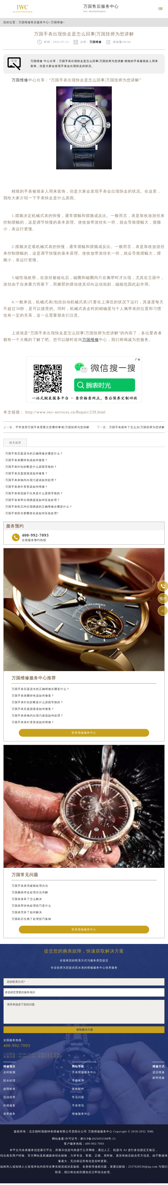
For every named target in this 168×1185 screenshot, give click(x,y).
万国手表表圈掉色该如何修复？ (33, 695)
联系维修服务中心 (84, 732)
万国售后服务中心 (101, 6)
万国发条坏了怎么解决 (27, 899)
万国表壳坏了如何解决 (27, 912)
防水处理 (9, 1080)
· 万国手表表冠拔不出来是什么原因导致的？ (33, 493)
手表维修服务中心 (84, 1072)
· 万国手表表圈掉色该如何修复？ (25, 460)
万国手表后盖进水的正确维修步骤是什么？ (40, 688)
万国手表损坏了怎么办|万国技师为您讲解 (137, 427)
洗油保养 (9, 1097)
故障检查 (9, 1089)
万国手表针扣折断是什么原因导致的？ (37, 702)
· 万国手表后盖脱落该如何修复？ (25, 473)
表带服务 (9, 1113)
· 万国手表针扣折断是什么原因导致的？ (30, 466)
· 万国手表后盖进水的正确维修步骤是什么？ (33, 453)
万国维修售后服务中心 (34, 22)
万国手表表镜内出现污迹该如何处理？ (37, 715)
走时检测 (9, 1072)
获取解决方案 (84, 1029)
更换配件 (78, 1089)
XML (150, 1131)
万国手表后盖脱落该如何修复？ (33, 708)
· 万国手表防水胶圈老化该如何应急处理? (30, 513)
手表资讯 (78, 1105)
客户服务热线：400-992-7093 (84, 1143)
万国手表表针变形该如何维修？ (33, 722)
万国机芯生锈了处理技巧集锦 (31, 918)
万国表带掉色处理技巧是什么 (31, 905)
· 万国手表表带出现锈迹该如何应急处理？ (31, 499)
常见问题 (78, 1097)
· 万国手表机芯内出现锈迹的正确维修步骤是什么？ (37, 506)
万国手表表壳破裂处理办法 (30, 885)
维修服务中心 (81, 1113)
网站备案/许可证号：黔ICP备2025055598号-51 (84, 1138)
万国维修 (57, 22)
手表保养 (78, 1080)
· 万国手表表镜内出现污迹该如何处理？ (30, 480)
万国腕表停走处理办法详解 (30, 892)
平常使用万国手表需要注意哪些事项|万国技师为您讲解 (52, 427)
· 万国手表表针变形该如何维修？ (25, 486)
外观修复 (9, 1105)
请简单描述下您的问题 (84, 1012)
